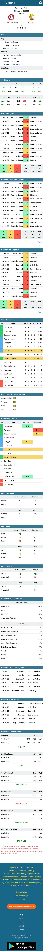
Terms (21, 922)
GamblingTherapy (21, 896)
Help (21, 914)
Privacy (21, 918)
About (21, 926)
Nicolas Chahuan (17, 55)
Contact (21, 930)
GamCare (21, 900)
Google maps (15, 65)
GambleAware (21, 892)
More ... (40, 242)
